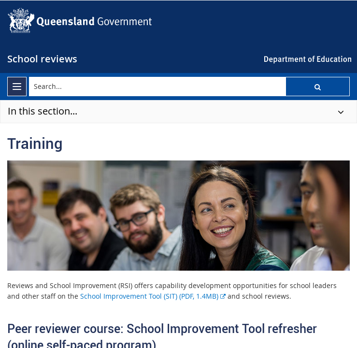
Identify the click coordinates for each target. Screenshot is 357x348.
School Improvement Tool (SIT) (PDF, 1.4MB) (153, 296)
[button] (318, 86)
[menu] (17, 86)
